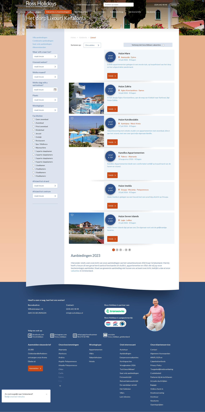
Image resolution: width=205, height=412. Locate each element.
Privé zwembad (42, 126)
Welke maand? (39, 72)
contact (174, 5)
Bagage (153, 385)
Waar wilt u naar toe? (42, 52)
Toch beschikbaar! (127, 369)
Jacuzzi (38, 133)
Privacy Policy (155, 365)
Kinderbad (40, 130)
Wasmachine (41, 148)
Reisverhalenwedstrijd (129, 381)
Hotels (92, 361)
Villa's (91, 353)
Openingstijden (156, 404)
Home (73, 37)
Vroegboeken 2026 (127, 365)
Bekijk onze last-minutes (15, 396)
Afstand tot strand (41, 181)
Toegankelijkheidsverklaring (161, 369)
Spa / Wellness (42, 144)
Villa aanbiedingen (40, 37)
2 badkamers (41, 169)
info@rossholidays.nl (74, 313)
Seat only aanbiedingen (129, 373)
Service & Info (135, 11)
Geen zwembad (42, 119)
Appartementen (95, 349)
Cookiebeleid (155, 373)
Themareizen (99, 11)
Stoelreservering (157, 393)
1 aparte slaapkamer (44, 151)
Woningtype (38, 105)
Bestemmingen (34, 11)
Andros (62, 357)
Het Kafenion (125, 389)
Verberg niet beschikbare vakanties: (146, 45)
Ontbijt (39, 137)
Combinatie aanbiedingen (43, 41)
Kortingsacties (81, 11)
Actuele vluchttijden (158, 381)
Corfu (61, 373)
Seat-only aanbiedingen (42, 44)
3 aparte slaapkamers (44, 158)
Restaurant (40, 140)
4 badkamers (41, 176)
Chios (61, 369)
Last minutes (125, 397)
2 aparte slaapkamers (44, 155)
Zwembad (40, 123)
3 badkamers (41, 172)
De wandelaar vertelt (128, 385)
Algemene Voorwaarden (160, 353)
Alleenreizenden (39, 47)
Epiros (61, 377)
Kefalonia (83, 37)
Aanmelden (34, 368)
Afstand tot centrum (42, 191)
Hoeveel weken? (40, 62)
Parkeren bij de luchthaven (161, 377)
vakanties (75, 270)
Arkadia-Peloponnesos (68, 365)
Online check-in (156, 389)
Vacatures (150, 11)
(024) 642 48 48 (160, 5)
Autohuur (124, 349)
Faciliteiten (38, 116)
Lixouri (93, 37)
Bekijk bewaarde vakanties (89, 4)
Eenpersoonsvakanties (129, 357)
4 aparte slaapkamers (44, 162)
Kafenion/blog (116, 11)
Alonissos (63, 353)
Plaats (35, 95)
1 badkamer (40, 165)
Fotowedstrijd (125, 377)
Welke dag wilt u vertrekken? (40, 83)
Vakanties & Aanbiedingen (58, 11)
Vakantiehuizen (95, 357)
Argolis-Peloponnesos (68, 361)
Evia (60, 381)
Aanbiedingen (125, 353)
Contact (153, 349)
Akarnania (63, 349)
